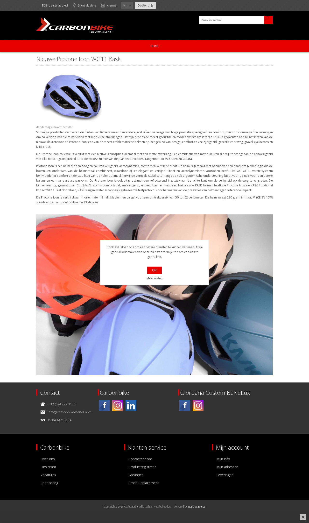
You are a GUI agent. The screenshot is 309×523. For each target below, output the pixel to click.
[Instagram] (117, 405)
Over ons (48, 459)
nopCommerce (196, 506)
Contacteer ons (140, 459)
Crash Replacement (143, 483)
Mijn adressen (227, 467)
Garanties (135, 475)
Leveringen (224, 475)
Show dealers (87, 5)
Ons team (48, 467)
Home (154, 46)
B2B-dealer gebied (55, 5)
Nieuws (111, 5)
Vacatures (48, 475)
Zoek (268, 20)
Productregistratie (142, 467)
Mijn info (223, 459)
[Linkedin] (131, 405)
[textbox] (231, 20)
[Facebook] (104, 405)
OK (154, 270)
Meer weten (154, 278)
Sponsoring (49, 483)
